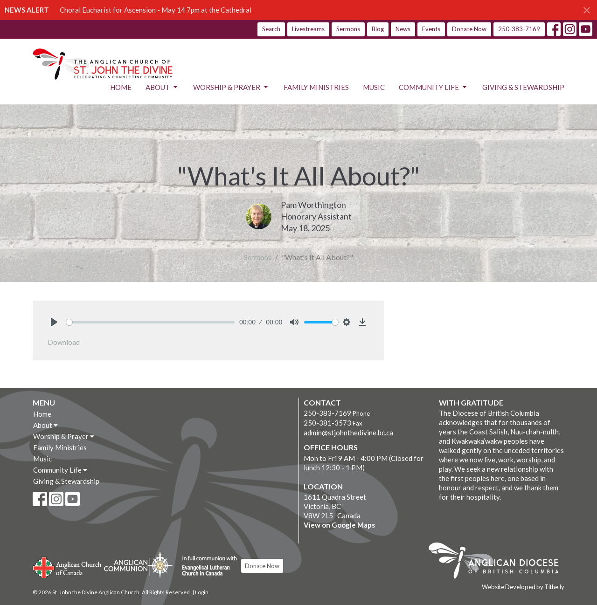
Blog (378, 29)
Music (374, 87)
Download (64, 342)
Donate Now (469, 29)
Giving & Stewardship (523, 87)
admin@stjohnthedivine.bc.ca (348, 432)
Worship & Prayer (231, 87)
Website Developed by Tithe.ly (523, 587)
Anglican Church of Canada (67, 566)
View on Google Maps (339, 525)
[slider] (150, 322)
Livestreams (308, 29)
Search (271, 29)
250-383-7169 (519, 29)
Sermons (348, 29)
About (162, 87)
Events (431, 29)
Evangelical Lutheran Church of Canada (205, 566)
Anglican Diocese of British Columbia (498, 562)
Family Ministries (316, 87)
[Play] (54, 322)
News (403, 29)
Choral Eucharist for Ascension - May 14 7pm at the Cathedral (155, 10)
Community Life (433, 87)
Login (201, 592)
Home (121, 87)
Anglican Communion (138, 564)
